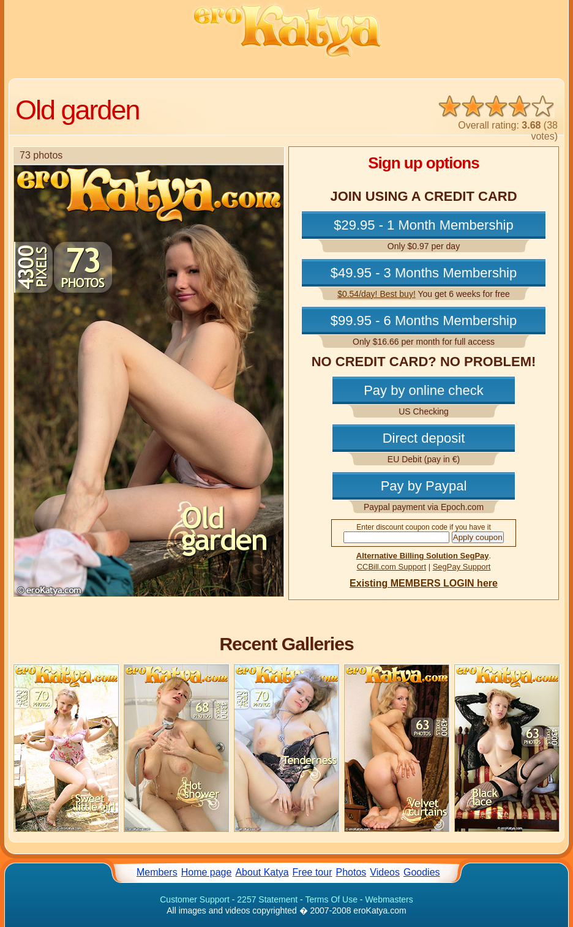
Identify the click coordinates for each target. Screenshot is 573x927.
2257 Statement (267, 899)
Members (157, 872)
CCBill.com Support (391, 566)
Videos (385, 872)
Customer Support (195, 899)
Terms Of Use (331, 899)
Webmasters (389, 899)
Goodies (421, 872)
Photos (351, 872)
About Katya (261, 872)
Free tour (312, 872)
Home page (206, 872)
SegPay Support (462, 566)
